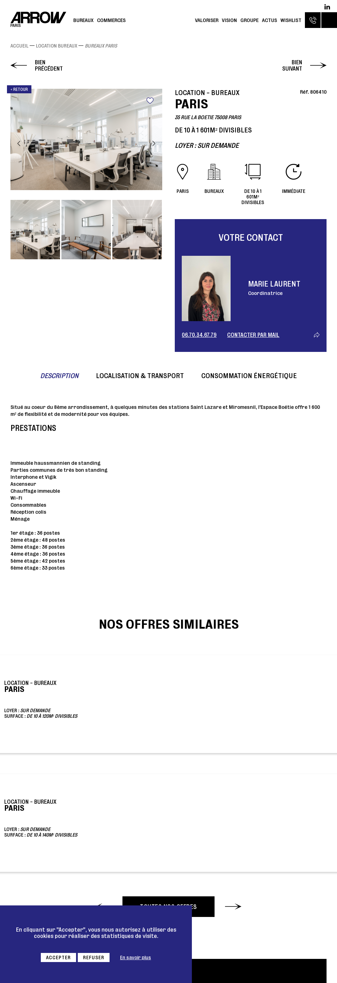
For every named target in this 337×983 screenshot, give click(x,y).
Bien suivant (292, 65)
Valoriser (206, 20)
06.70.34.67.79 (199, 335)
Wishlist (290, 20)
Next (153, 143)
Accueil (19, 46)
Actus (269, 20)
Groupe (249, 20)
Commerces (111, 20)
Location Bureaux (56, 46)
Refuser (93, 957)
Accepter (58, 957)
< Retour (19, 89)
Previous (18, 143)
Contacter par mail (253, 335)
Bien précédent (49, 65)
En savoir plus (135, 957)
